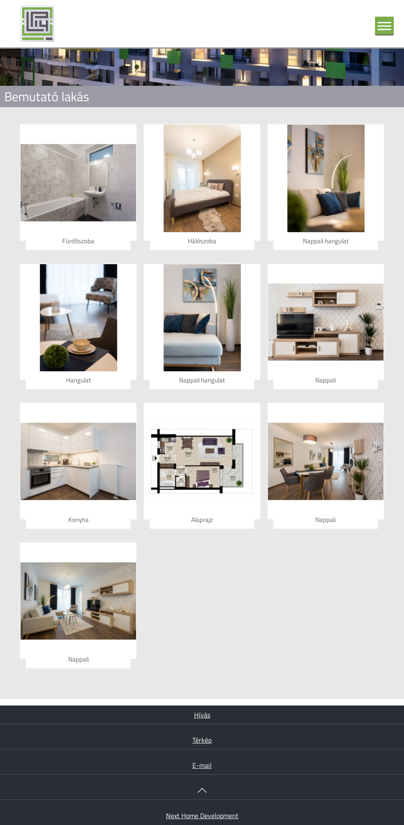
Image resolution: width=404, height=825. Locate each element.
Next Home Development (202, 815)
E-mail (202, 765)
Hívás (202, 715)
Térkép (202, 740)
